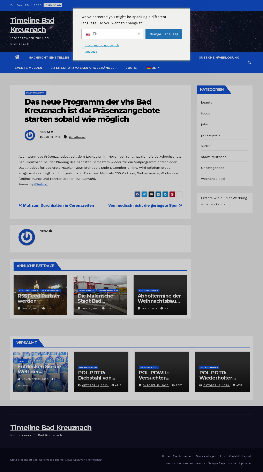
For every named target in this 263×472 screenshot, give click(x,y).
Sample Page (216, 463)
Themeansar (94, 459)
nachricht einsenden (179, 463)
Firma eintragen (206, 456)
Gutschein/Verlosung (219, 57)
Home (166, 456)
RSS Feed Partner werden (39, 298)
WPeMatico (41, 184)
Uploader (245, 463)
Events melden (28, 68)
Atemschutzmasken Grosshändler (84, 68)
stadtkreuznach (35, 93)
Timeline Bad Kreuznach (51, 427)
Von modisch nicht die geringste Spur (145, 205)
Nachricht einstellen (49, 57)
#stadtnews (77, 137)
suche (131, 68)
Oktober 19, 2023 (95, 385)
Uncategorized (213, 168)
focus (205, 113)
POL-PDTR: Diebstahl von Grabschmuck (95, 378)
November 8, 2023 (35, 379)
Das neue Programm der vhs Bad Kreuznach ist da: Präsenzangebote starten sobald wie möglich (92, 110)
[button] (249, 63)
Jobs (222, 456)
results (200, 463)
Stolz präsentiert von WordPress (31, 459)
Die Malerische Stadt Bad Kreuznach (95, 301)
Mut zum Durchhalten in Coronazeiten (56, 205)
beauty (206, 102)
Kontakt (234, 456)
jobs (204, 124)
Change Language (163, 34)
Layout (246, 456)
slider (205, 146)
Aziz (50, 132)
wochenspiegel (51, 290)
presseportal (87, 290)
